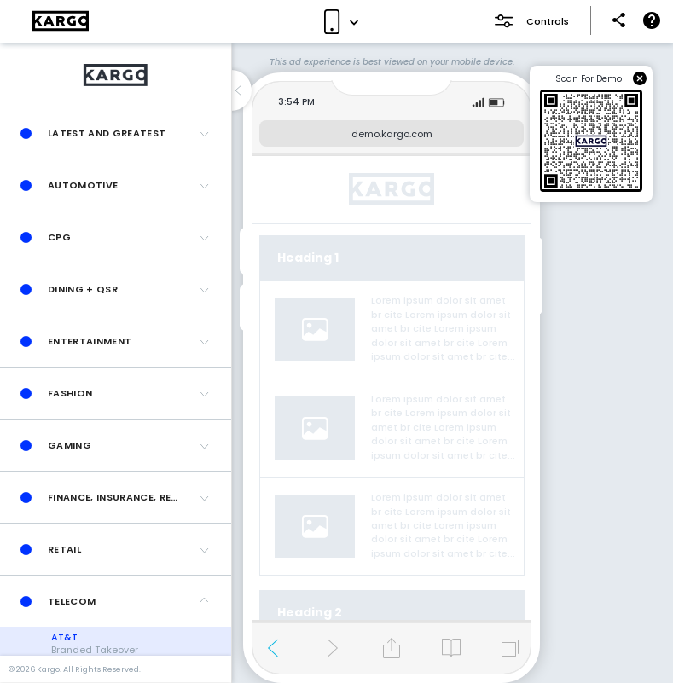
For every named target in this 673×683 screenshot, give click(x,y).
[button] (115, 133)
